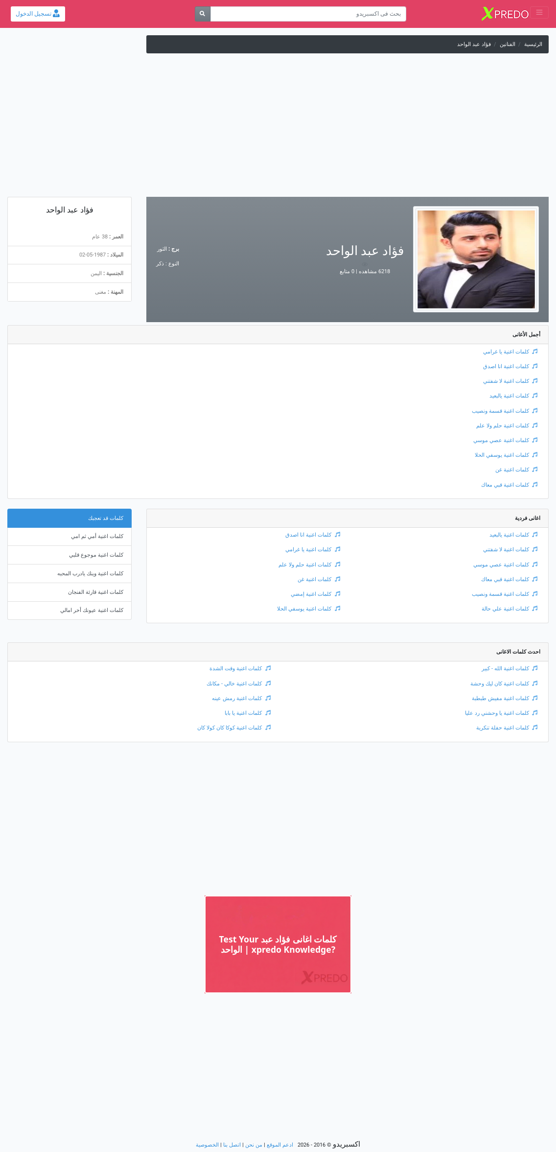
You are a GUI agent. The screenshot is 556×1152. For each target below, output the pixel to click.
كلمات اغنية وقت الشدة (240, 668)
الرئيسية (533, 44)
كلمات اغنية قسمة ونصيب (505, 411)
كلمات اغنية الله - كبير (510, 668)
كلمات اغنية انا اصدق (510, 366)
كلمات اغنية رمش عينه (241, 698)
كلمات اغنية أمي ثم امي (97, 536)
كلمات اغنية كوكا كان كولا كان (234, 728)
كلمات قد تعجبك (105, 518)
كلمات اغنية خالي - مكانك (239, 684)
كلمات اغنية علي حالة (510, 609)
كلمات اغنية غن (516, 470)
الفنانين (507, 44)
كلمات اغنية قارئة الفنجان (95, 592)
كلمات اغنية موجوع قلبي (96, 555)
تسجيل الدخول (38, 13)
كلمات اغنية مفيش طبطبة (505, 698)
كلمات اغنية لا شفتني (510, 381)
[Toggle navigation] (539, 12)
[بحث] (203, 14)
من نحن (253, 1145)
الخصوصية (207, 1145)
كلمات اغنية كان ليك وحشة (504, 684)
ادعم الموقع (280, 1145)
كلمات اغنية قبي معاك (509, 485)
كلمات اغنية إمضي (315, 594)
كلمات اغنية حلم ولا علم (507, 426)
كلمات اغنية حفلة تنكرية (507, 728)
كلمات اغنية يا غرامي (510, 352)
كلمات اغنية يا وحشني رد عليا (501, 713)
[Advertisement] (278, 128)
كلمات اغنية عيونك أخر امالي (91, 610)
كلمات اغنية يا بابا (248, 713)
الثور (162, 249)
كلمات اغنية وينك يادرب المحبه (90, 573)
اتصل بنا (232, 1145)
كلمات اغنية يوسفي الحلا (506, 455)
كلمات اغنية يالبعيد (513, 396)
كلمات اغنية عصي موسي (505, 440)
